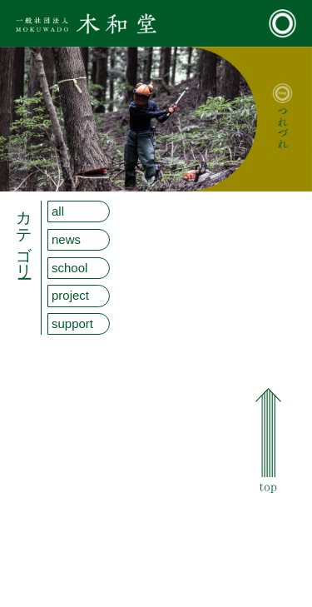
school (69, 268)
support (72, 323)
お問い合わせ (277, 533)
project (70, 295)
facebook (270, 548)
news (66, 239)
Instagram (272, 563)
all (58, 211)
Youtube (269, 579)
